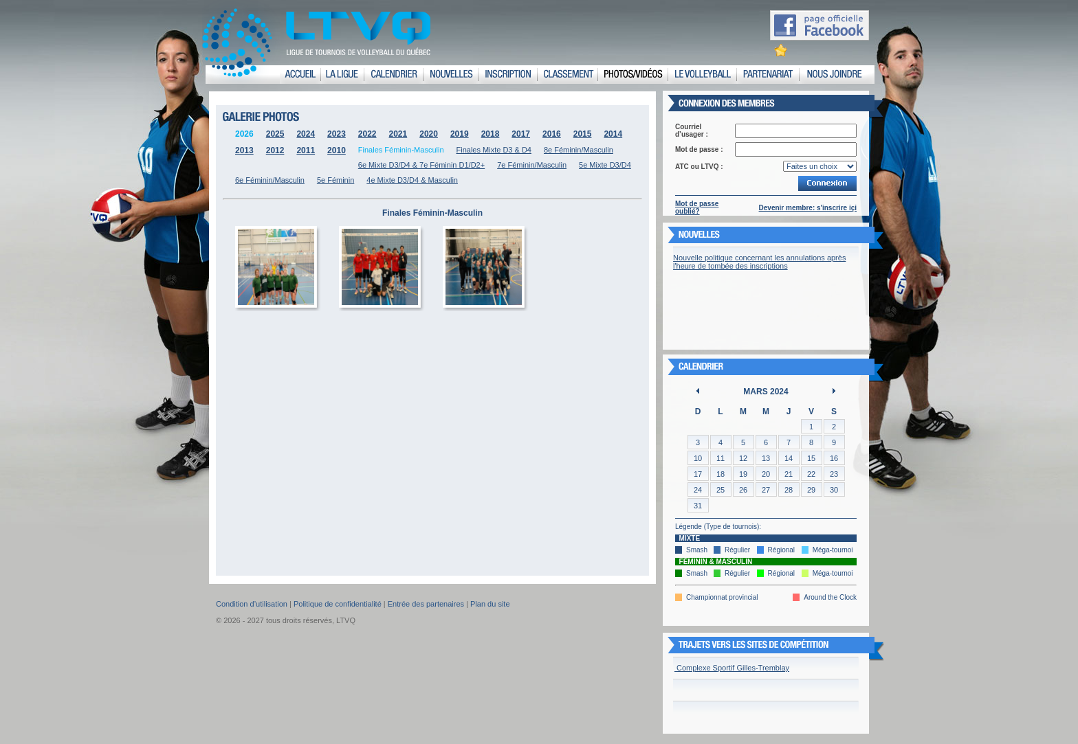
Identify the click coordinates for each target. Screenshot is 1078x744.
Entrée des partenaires (426, 604)
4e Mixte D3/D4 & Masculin (412, 180)
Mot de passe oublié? (696, 207)
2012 (275, 150)
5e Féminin (335, 180)
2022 (367, 134)
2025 (275, 134)
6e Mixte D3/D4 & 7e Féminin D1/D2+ (421, 165)
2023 (336, 134)
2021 (398, 134)
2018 (490, 134)
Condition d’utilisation (251, 604)
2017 (521, 134)
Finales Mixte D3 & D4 (493, 150)
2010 (336, 150)
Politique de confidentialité (338, 604)
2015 (582, 134)
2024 (305, 134)
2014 (613, 134)
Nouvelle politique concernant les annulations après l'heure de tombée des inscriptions (759, 261)
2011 (305, 150)
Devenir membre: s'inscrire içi (808, 208)
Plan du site (489, 604)
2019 (459, 134)
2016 (551, 134)
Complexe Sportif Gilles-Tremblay (731, 668)
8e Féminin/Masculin (578, 150)
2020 (428, 134)
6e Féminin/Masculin (270, 180)
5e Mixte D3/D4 (605, 165)
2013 (244, 150)
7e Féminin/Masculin (531, 165)
